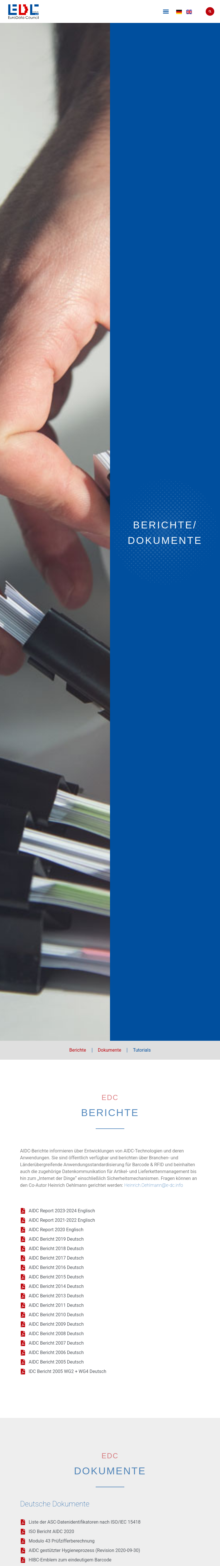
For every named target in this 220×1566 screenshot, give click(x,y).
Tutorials (142, 1050)
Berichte (77, 1050)
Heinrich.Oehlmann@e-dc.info (153, 1185)
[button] (165, 11)
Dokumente (109, 1050)
